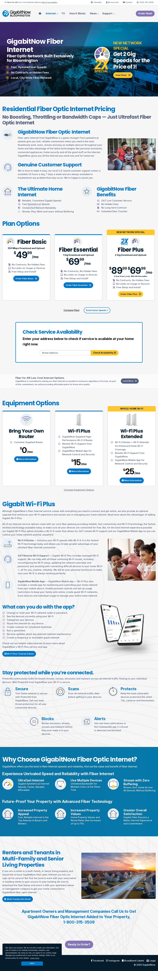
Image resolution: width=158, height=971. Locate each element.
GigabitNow (148, 964)
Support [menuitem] (107, 13)
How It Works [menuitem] (77, 13)
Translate (96, 2)
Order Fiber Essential (78, 285)
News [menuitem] (93, 13)
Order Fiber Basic (26, 278)
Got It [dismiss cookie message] (32, 963)
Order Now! (145, 13)
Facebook (97, 961)
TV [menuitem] (63, 13)
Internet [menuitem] (51, 13)
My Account (112, 2)
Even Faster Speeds (97, 310)
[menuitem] (40, 13)
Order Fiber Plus (130, 294)
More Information (26, 467)
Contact (127, 2)
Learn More (138, 396)
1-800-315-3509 (145, 2)
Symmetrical (27, 67)
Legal (151, 961)
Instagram (113, 961)
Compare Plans (71, 310)
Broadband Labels (133, 961)
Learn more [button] (34, 958)
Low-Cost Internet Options (31, 2)
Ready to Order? (79, 952)
